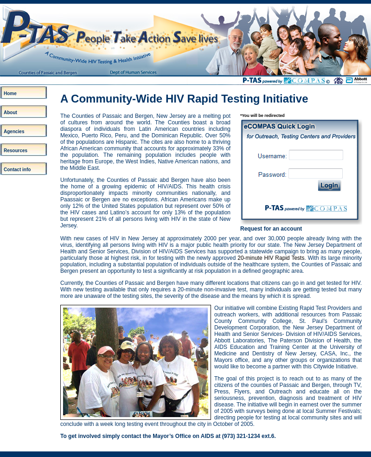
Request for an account (271, 228)
